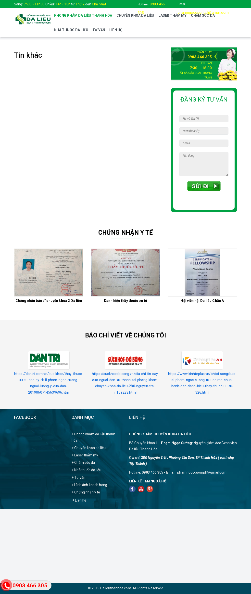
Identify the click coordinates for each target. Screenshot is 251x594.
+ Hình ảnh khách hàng (89, 485)
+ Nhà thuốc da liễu (86, 470)
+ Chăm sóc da (83, 463)
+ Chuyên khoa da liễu (89, 448)
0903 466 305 (200, 57)
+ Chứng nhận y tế (86, 492)
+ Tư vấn (78, 477)
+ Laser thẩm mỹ (85, 455)
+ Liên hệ (79, 500)
